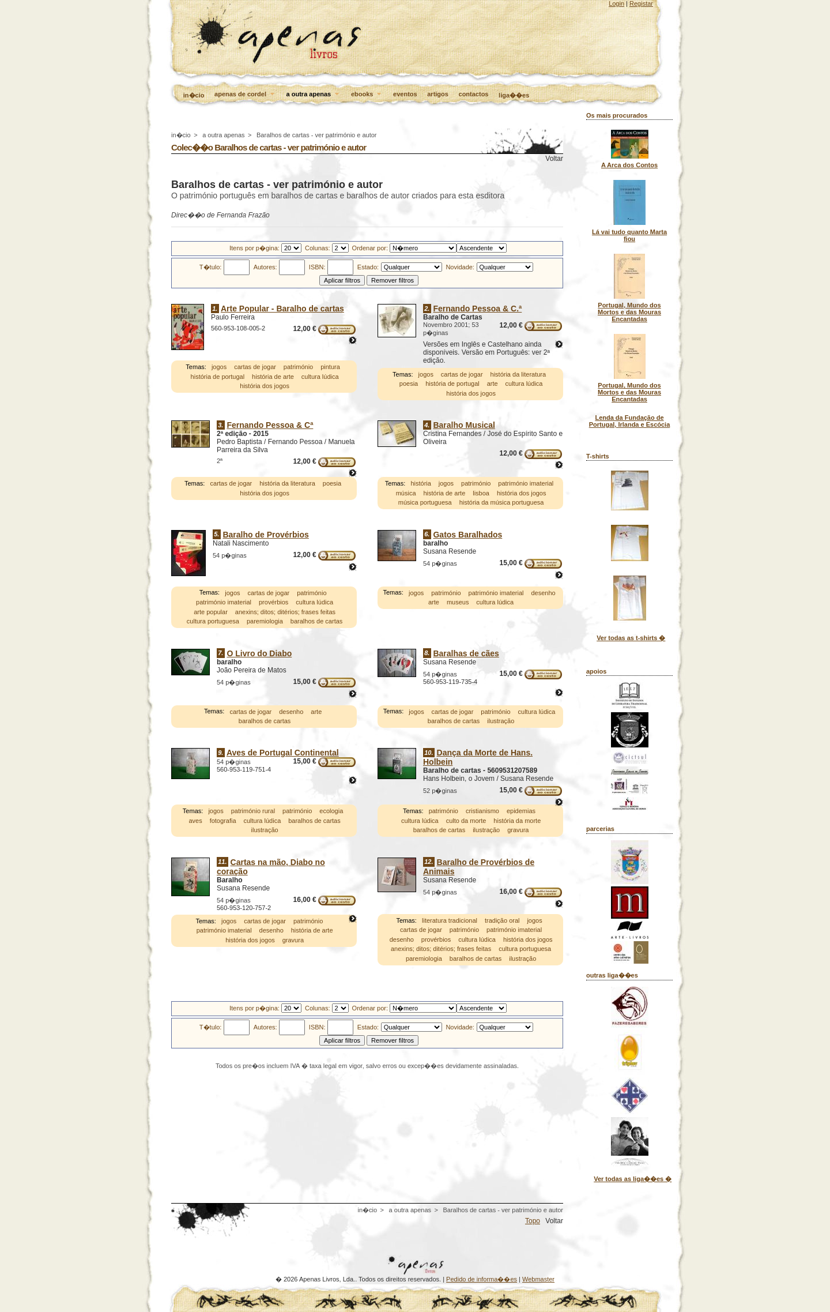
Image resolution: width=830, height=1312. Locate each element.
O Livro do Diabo (259, 653)
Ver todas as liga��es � (632, 1178)
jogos (219, 367)
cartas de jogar (255, 367)
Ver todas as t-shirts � (631, 637)
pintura (330, 367)
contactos (474, 94)
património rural (253, 811)
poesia (408, 384)
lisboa (481, 493)
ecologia (331, 811)
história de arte (273, 376)
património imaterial (525, 483)
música (406, 493)
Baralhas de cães (466, 653)
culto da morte (466, 820)
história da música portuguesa (501, 502)
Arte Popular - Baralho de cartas (282, 308)
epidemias (521, 811)
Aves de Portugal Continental (283, 752)
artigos (437, 94)
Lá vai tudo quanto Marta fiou (629, 235)
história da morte (517, 820)
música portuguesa (425, 502)
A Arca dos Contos (629, 164)
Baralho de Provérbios (265, 534)
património (298, 367)
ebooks (367, 95)
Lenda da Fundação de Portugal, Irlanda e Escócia (629, 421)
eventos (405, 94)
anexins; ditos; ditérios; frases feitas (285, 611)
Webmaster (538, 1279)
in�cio (194, 95)
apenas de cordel (245, 95)
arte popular (211, 611)
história (420, 483)
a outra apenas (313, 95)
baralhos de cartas (316, 621)
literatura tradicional (449, 920)
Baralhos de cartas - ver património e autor (316, 134)
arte (492, 384)
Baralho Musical (464, 425)
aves (195, 820)
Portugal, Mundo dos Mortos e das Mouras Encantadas (629, 312)
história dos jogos (264, 386)
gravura (518, 830)
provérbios (273, 602)
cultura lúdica (320, 376)
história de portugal (218, 376)
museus (458, 602)
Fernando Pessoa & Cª (270, 425)
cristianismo (482, 811)
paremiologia (265, 621)
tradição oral (502, 920)
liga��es (514, 95)
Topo (532, 1221)
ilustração (500, 720)
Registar (641, 3)
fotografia (223, 820)
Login (616, 3)
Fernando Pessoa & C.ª (477, 308)
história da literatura (518, 374)
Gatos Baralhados (467, 534)
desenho (543, 592)
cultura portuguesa (213, 621)
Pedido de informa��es (481, 1279)
